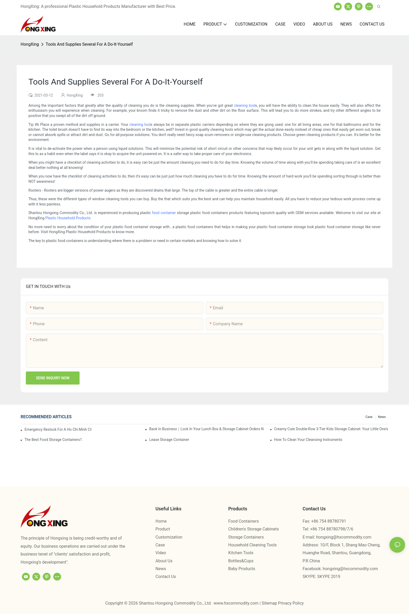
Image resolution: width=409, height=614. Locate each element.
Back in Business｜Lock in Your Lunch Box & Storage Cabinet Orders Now (206, 429)
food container (164, 213)
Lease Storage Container (169, 440)
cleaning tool (244, 105)
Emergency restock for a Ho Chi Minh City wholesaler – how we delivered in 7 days (58, 429)
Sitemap (270, 603)
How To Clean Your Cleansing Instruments (308, 440)
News (382, 417)
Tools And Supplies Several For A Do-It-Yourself (89, 44)
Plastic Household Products (68, 218)
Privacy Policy (291, 603)
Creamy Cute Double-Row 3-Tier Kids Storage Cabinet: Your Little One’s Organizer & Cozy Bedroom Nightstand (331, 429)
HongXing (30, 44)
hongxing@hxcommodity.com (343, 537)
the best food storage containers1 (53, 440)
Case (368, 417)
